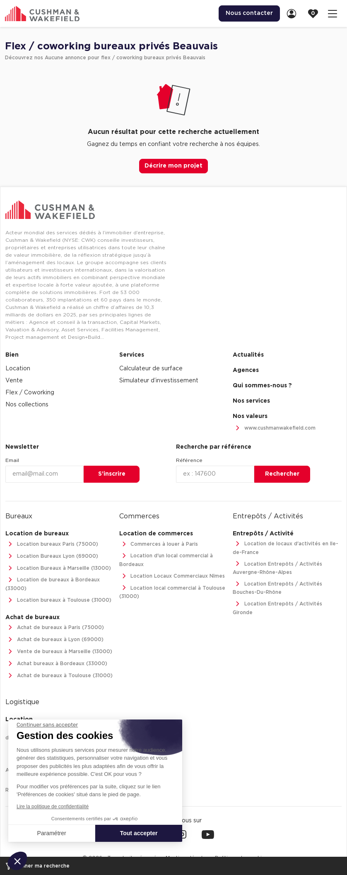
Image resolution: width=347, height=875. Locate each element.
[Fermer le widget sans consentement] (47, 725)
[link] (294, 13)
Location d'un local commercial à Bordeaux (166, 559)
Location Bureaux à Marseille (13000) (58, 568)
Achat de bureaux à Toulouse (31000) (59, 676)
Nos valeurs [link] (250, 416)
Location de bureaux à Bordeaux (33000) (52, 583)
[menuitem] (249, 13)
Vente (14, 381)
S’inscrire (111, 474)
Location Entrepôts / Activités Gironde (277, 607)
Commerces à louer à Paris (158, 544)
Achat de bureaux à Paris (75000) (54, 628)
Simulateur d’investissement (158, 381)
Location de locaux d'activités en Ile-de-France (285, 547)
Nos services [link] (251, 401)
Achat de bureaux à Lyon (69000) (54, 640)
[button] (17, 861)
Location (17, 369)
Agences (246, 370)
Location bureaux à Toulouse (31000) (58, 600)
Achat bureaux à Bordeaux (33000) (56, 664)
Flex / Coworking (29, 393)
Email (12, 460)
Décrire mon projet (173, 166)
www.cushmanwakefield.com (274, 428)
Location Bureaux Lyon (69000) (51, 556)
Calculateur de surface (151, 369)
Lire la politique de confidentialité (53, 806)
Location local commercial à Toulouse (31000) (172, 591)
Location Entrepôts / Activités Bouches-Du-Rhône (277, 587)
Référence (189, 460)
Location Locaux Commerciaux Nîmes (172, 576)
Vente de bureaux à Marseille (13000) (58, 652)
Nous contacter (249, 13)
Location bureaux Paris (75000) (51, 544)
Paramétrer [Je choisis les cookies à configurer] (51, 833)
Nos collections (26, 405)
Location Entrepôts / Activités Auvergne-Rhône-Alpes (277, 567)
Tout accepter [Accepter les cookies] (139, 833)
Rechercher (282, 474)
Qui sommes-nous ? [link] (262, 386)
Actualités (248, 355)
